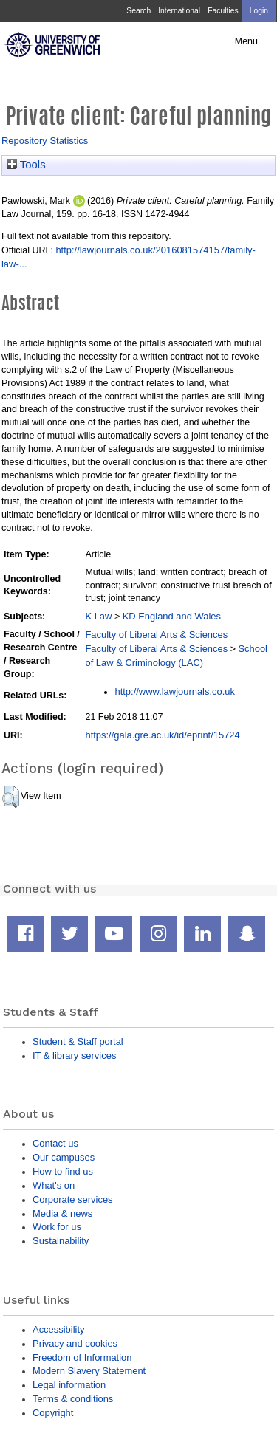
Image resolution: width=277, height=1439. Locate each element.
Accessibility (58, 1329)
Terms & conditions (73, 1398)
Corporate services (73, 1199)
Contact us (55, 1143)
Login (259, 11)
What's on (54, 1185)
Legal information (69, 1384)
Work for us (57, 1226)
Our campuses (64, 1157)
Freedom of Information (82, 1357)
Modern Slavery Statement (89, 1370)
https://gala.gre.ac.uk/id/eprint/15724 (162, 735)
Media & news (62, 1213)
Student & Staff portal (78, 1041)
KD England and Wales (172, 616)
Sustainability (61, 1240)
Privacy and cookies (75, 1343)
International (179, 11)
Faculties (223, 11)
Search (138, 11)
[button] (10, 797)
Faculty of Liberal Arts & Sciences (156, 634)
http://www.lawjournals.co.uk (174, 691)
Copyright (53, 1412)
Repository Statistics (44, 140)
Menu (246, 41)
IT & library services (74, 1055)
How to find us (63, 1171)
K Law (98, 616)
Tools (26, 165)
